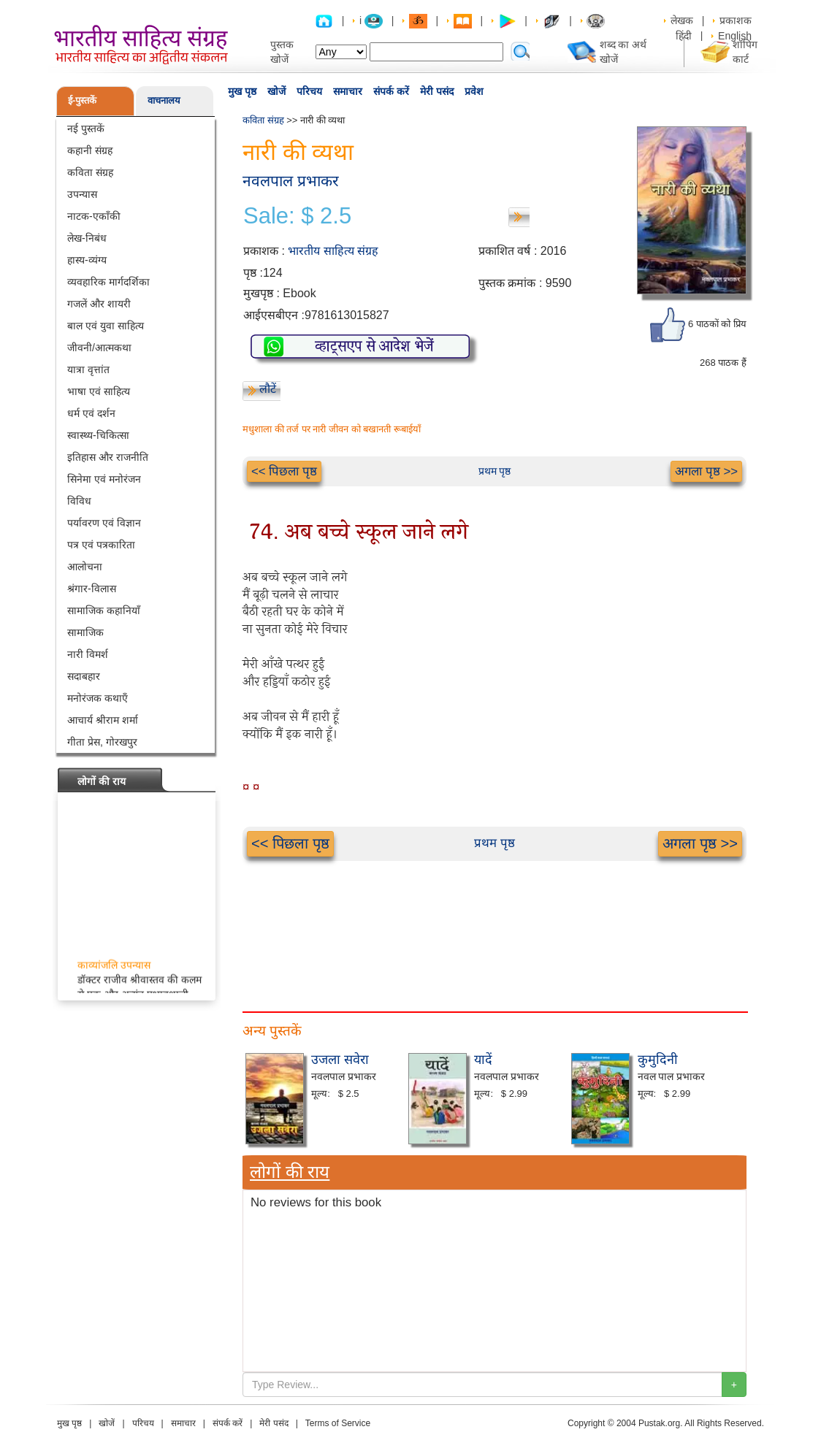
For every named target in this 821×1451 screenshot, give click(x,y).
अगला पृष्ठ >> (706, 471)
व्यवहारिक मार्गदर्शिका (108, 282)
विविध (79, 501)
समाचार (347, 91)
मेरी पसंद (437, 91)
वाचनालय (164, 100)
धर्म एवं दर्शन (91, 413)
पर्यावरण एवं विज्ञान (104, 523)
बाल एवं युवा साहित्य (105, 326)
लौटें (267, 389)
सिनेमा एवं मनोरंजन (104, 479)
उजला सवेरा (340, 1059)
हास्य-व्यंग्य (87, 260)
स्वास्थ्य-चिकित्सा (98, 435)
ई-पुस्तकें (82, 100)
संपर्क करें (391, 91)
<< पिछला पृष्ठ (284, 471)
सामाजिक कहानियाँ (103, 610)
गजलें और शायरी (99, 304)
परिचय (309, 91)
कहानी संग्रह (89, 150)
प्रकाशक (735, 20)
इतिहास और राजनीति (107, 457)
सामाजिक (85, 632)
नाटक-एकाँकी (94, 216)
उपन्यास (82, 194)
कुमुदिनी (658, 1059)
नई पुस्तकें (85, 128)
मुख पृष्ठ (242, 91)
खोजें (276, 91)
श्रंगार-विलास (91, 588)
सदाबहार (83, 676)
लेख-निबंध (87, 238)
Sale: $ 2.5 (297, 216)
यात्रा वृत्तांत (88, 369)
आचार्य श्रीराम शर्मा (102, 720)
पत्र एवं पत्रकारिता (101, 545)
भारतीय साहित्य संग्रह (333, 251)
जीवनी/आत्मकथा (99, 347)
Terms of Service (337, 1423)
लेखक (682, 20)
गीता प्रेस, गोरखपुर (102, 742)
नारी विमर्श (87, 654)
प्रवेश (474, 91)
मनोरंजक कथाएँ (97, 698)
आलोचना (84, 567)
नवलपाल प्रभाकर (291, 180)
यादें (483, 1059)
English (735, 36)
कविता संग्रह (90, 172)
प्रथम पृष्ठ (494, 471)
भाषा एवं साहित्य (98, 391)
